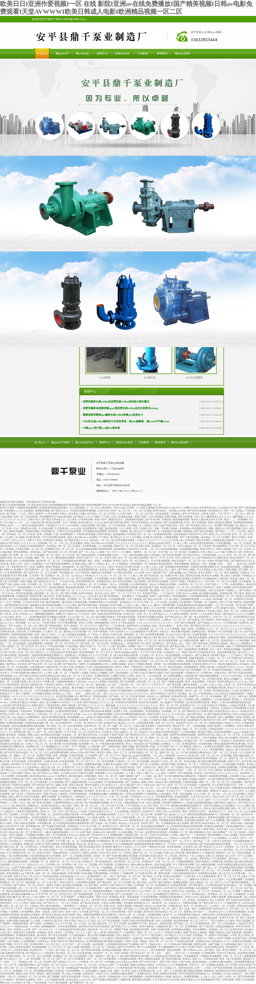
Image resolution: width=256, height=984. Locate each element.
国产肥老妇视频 (53, 625)
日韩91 (31, 513)
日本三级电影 (55, 732)
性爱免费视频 (100, 873)
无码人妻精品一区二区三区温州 (194, 546)
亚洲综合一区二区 (225, 852)
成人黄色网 (55, 743)
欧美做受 (14, 581)
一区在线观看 (39, 982)
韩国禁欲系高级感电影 (161, 563)
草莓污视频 (26, 581)
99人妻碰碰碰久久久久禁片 (55, 746)
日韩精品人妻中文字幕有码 (185, 513)
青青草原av (205, 858)
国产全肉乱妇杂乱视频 (238, 900)
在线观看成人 (147, 729)
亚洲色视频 (199, 726)
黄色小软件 (101, 519)
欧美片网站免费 (19, 575)
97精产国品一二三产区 (217, 584)
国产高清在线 (151, 575)
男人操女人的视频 (23, 557)
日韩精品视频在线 (23, 608)
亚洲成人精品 (79, 563)
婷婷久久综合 (34, 540)
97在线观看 (22, 667)
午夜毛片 (164, 631)
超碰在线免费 (66, 611)
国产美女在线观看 (197, 510)
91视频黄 (103, 672)
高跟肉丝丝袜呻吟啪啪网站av (108, 829)
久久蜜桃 (126, 552)
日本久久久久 (18, 540)
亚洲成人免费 (106, 569)
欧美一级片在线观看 (196, 522)
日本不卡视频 (50, 790)
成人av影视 (151, 820)
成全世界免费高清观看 (123, 540)
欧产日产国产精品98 (231, 602)
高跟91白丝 (102, 897)
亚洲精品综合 (198, 631)
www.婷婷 (139, 572)
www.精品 (206, 599)
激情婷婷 (165, 696)
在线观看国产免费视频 (196, 649)
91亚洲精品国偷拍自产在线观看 (62, 658)
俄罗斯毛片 (85, 696)
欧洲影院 (114, 897)
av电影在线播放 (66, 619)
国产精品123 (131, 908)
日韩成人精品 (208, 513)
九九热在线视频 (222, 699)
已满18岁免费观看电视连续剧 (236, 702)
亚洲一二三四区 (203, 967)
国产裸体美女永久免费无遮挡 (213, 557)
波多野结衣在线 (206, 734)
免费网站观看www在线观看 (103, 602)
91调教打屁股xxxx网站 (122, 675)
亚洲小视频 (116, 605)
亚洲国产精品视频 (224, 525)
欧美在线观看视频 (168, 640)
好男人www (161, 740)
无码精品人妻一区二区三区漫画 (64, 546)
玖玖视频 (91, 888)
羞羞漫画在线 (136, 820)
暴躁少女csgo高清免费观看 (136, 755)
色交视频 (121, 637)
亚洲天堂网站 (243, 717)
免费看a (188, 911)
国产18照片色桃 (169, 961)
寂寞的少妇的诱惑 (109, 681)
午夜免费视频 (128, 770)
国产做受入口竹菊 (152, 876)
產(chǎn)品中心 (84, 442)
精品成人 (123, 823)
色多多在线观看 (129, 708)
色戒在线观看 (88, 525)
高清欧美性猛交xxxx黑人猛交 (57, 805)
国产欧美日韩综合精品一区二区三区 (23, 752)
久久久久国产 (204, 799)
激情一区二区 (43, 873)
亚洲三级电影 (121, 953)
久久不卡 (186, 894)
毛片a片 (128, 649)
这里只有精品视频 (22, 867)
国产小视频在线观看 (173, 681)
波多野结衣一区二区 (156, 667)
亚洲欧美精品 (216, 723)
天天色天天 (75, 852)
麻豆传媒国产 (234, 820)
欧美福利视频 (70, 743)
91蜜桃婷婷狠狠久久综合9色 (71, 681)
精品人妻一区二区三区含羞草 (77, 675)
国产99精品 (149, 808)
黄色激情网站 (217, 749)
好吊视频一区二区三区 (126, 867)
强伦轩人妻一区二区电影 (198, 690)
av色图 (100, 552)
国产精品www (160, 614)
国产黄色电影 (180, 658)
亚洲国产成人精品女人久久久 (119, 723)
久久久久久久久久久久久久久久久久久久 (33, 696)
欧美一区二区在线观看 (26, 516)
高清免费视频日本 (85, 581)
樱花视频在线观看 (65, 557)
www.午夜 (219, 552)
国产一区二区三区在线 (225, 752)
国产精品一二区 (202, 841)
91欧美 (8, 614)
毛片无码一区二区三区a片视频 (221, 581)
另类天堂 (5, 717)
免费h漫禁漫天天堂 (134, 802)
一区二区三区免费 (224, 605)
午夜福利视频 (190, 782)
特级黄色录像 (146, 658)
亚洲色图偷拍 (152, 711)
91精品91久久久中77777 (149, 540)
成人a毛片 (230, 855)
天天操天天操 (104, 658)
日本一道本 (23, 563)
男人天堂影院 (217, 900)
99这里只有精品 (163, 658)
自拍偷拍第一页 (70, 566)
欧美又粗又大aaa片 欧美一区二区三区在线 (148, 891)
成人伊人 (239, 631)
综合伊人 (5, 672)
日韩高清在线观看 (246, 906)
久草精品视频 (80, 602)
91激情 (129, 661)
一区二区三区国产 (156, 858)
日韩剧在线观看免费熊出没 (205, 566)
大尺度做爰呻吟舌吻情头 (192, 611)
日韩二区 (199, 516)
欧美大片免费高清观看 (140, 664)
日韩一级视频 (209, 563)
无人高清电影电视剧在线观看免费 (94, 549)
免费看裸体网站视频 (22, 634)
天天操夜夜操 (219, 858)
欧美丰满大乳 (177, 678)
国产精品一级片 (213, 950)
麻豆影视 (67, 602)
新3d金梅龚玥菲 (104, 861)
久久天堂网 (245, 752)
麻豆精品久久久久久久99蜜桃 (126, 537)
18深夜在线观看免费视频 (83, 510)
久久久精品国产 (89, 779)
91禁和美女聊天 (33, 793)
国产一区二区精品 (234, 510)
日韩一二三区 (245, 784)
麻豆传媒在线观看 (11, 578)
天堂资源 (22, 664)
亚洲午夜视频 (124, 906)
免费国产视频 (44, 755)
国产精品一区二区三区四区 (101, 513)
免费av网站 (57, 799)
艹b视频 (73, 628)
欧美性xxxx (59, 693)
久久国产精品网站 (117, 646)
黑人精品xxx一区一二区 (17, 522)
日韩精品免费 (216, 729)
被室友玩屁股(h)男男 (33, 525)
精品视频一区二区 (223, 599)
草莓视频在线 (66, 572)
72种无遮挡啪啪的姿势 (184, 873)
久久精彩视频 (242, 640)
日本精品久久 (16, 841)
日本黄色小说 (190, 846)
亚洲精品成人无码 (21, 779)
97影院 (125, 920)
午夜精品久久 (248, 575)
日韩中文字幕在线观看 (47, 678)
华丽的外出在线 (28, 528)
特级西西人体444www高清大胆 (182, 755)
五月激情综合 (62, 528)
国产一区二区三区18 (110, 755)
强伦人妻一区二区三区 (86, 805)
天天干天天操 (21, 944)
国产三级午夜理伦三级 (49, 729)
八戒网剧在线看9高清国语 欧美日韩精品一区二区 (201, 758)
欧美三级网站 (37, 566)
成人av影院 (119, 661)
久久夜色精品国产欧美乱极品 (191, 590)
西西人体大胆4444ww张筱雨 (82, 537)
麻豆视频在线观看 (106, 814)
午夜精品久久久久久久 (96, 575)
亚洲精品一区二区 (180, 737)
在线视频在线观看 (60, 569)
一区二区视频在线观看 (212, 964)
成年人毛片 (131, 687)
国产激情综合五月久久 (243, 560)
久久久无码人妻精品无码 (35, 578)
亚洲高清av (193, 917)
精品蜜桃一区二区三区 (162, 590)
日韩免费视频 (223, 543)
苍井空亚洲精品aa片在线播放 (147, 522)
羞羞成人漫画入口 (193, 746)
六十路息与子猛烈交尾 (110, 634)
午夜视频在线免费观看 (95, 531)
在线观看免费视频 (218, 776)
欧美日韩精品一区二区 (222, 596)
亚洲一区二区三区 (165, 723)
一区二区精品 (197, 855)
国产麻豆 (133, 758)
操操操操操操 (59, 873)
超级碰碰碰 (119, 534)
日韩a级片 (226, 708)
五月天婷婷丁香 (165, 746)
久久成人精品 (171, 599)
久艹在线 (92, 634)
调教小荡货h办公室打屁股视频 (224, 528)
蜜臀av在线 (33, 734)
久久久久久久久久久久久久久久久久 (228, 634)
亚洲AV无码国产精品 (218, 560)
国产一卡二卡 (118, 593)
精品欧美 (251, 584)
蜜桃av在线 (147, 782)
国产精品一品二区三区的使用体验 (127, 696)
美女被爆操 (245, 581)
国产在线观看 (39, 628)
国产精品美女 (70, 664)
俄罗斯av (11, 664)
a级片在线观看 (216, 590)
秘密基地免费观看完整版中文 (48, 655)
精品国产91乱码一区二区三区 (192, 723)
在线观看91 (237, 782)
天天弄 (238, 605)
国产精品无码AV (192, 555)
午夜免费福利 (104, 661)
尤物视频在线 (181, 870)
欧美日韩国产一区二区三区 (139, 787)
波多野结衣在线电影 (158, 581)
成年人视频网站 (203, 699)
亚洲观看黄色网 (145, 723)
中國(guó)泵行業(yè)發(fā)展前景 (101, 427)
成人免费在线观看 (158, 669)
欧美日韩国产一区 (53, 849)
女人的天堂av (179, 714)
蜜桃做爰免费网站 (103, 891)
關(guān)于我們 (60, 442)
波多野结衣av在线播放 (139, 625)
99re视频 (19, 537)
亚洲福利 (104, 605)
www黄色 (35, 926)
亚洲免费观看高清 (227, 652)
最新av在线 (6, 560)
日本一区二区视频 (88, 864)
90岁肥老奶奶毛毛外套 (16, 605)
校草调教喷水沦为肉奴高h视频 (55, 516)
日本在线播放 (209, 737)
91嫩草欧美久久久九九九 (218, 516)
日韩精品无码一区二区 (139, 534)
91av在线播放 (95, 782)
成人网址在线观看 (139, 557)
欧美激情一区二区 (133, 894)
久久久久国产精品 (86, 767)
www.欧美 (41, 720)
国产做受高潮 (200, 643)
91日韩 (105, 516)
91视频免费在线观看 (223, 540)
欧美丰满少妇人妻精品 (58, 687)
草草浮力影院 (243, 926)
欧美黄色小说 (170, 611)
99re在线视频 (134, 808)
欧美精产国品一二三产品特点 (159, 593)
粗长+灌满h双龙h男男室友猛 (106, 614)
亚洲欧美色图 (33, 537)
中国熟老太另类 (234, 552)
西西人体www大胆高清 (125, 717)
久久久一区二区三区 (218, 628)
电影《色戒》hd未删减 (100, 560)
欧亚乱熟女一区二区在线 (164, 855)
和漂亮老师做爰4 (205, 543)
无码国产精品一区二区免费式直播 (204, 678)
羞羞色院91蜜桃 (217, 637)
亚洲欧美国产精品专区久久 (139, 740)
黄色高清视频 (56, 587)
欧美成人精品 (214, 611)
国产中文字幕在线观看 (240, 672)
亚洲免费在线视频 (128, 587)
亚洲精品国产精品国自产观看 (82, 967)
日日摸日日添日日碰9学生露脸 (146, 672)
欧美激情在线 (199, 528)
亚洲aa (93, 672)
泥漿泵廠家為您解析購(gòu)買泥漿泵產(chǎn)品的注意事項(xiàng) (120, 408)
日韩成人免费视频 (19, 637)
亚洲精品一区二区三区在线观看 (118, 749)
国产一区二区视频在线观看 (77, 855)
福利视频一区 (131, 634)
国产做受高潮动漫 (172, 958)
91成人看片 (53, 882)
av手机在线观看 (8, 799)
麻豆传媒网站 (231, 572)
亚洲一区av (12, 528)
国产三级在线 (206, 926)
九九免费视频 (100, 690)
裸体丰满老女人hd (95, 784)
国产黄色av (172, 643)
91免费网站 (229, 726)
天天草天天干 (40, 587)
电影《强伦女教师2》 (164, 625)
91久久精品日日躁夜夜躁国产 (29, 546)
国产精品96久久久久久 (211, 846)
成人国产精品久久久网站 (46, 773)
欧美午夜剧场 (146, 926)
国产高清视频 (58, 599)
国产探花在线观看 (51, 522)
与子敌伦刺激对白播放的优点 (196, 752)
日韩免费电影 (141, 690)
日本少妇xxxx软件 (52, 669)
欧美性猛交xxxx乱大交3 (169, 507)
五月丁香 (165, 805)
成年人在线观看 (164, 920)
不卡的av (172, 844)
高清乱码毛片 (61, 661)
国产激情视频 (13, 590)
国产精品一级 (132, 799)
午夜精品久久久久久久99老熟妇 (63, 525)
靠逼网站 (229, 861)
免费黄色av (71, 655)
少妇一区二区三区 (228, 661)
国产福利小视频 (186, 569)
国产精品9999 (42, 808)
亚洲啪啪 (124, 584)
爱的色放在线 (193, 575)
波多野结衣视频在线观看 (150, 617)
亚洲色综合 (129, 614)
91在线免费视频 (138, 669)
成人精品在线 (18, 805)
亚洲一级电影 (99, 820)
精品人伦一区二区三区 (228, 734)
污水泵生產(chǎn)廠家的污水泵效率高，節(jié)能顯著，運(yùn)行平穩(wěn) (126, 421)
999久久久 (5, 867)
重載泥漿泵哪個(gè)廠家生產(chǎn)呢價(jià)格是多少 (113, 414)
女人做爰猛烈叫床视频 (169, 531)
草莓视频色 (91, 776)
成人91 (114, 584)
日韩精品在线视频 (77, 634)
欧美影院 (156, 900)
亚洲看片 (19, 569)
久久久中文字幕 (90, 608)
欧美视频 (138, 838)
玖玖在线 (134, 823)
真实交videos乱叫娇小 (12, 858)
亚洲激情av (185, 528)
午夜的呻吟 (137, 667)
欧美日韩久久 (103, 790)
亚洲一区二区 (231, 611)
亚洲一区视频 (128, 619)
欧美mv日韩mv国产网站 (83, 752)
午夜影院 (40, 687)
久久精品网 (94, 746)
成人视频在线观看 (189, 640)
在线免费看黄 (24, 587)
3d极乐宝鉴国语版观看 (56, 832)
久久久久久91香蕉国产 (242, 628)
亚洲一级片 (71, 911)
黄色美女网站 (203, 540)
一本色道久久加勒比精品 (231, 740)
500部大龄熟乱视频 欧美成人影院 (185, 608)
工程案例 (143, 442)
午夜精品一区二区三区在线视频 (133, 761)
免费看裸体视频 (15, 723)
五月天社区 (116, 802)
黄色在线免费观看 (195, 687)
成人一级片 (170, 569)
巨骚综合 (245, 572)
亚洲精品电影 (126, 516)
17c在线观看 (193, 953)
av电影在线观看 (237, 705)
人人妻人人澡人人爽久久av (138, 605)
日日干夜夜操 (82, 572)
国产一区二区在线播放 (223, 923)
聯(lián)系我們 (179, 442)
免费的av (8, 569)
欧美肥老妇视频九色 (67, 696)
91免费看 (13, 911)
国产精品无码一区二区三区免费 (60, 552)
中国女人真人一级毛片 (94, 976)
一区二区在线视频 (16, 643)
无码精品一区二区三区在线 (21, 534)
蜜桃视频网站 (102, 622)
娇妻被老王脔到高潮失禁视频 (46, 605)
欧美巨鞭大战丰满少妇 (100, 640)
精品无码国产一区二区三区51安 (189, 560)
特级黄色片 (247, 643)
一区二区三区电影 (242, 543)
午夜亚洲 (119, 891)
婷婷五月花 (178, 891)
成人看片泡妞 (32, 699)
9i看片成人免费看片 (43, 779)
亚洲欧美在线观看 (35, 723)
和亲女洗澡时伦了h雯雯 (61, 879)
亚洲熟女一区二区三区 (164, 546)
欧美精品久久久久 (221, 941)
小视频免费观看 (49, 611)
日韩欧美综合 (19, 619)
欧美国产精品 (240, 938)
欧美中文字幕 (95, 723)
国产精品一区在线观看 (106, 729)
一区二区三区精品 (69, 903)
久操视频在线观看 (162, 534)
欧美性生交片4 (111, 826)
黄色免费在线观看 (75, 587)
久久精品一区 (147, 655)
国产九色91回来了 (149, 961)
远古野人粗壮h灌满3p (160, 882)
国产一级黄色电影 (232, 720)
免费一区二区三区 (122, 726)
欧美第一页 (187, 787)
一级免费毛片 (127, 596)
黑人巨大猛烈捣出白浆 (124, 841)
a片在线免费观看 (13, 572)
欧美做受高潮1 (180, 696)
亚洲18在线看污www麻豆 (78, 829)
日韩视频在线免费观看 (74, 560)
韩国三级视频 (147, 507)
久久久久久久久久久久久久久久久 (94, 590)
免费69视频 (170, 516)
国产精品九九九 (59, 510)
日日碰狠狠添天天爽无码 (215, 578)
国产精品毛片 (106, 967)
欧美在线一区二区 (109, 779)
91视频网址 (123, 563)
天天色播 (84, 911)
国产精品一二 (200, 911)
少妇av (152, 584)
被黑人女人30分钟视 (220, 534)
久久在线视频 (77, 507)
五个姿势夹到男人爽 (20, 732)
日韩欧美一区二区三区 (91, 961)
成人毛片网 (247, 796)
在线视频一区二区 (178, 832)
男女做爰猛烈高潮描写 (153, 826)
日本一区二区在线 (242, 549)
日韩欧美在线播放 (88, 628)
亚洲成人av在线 (177, 510)
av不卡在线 (161, 602)
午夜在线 (211, 681)
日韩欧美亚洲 (7, 631)
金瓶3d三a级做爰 (155, 790)
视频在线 (96, 572)
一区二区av (239, 513)
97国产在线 (185, 961)
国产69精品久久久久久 (210, 622)
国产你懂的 (39, 749)
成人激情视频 (84, 678)
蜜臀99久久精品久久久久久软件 (73, 614)
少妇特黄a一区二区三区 (190, 584)
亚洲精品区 (102, 687)
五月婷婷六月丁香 (49, 888)
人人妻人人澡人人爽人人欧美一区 (217, 684)
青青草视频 (74, 873)
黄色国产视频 (205, 732)
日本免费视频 (101, 578)
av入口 (222, 555)
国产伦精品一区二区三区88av (29, 885)
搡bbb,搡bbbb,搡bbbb (195, 817)
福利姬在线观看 (128, 888)
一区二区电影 (145, 888)
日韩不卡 (194, 964)
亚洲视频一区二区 (171, 711)
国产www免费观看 (215, 820)
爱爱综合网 (34, 619)
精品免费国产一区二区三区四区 (230, 832)
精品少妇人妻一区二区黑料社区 (17, 737)
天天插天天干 (173, 790)
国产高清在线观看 (122, 581)
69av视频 (125, 917)
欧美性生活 (201, 906)
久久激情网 (91, 755)
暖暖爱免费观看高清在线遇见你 (101, 914)
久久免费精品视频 (149, 708)
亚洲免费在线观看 (207, 873)
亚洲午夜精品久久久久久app (70, 596)
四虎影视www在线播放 (125, 658)
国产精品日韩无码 (153, 599)
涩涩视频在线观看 (174, 690)
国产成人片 (113, 956)
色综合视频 (190, 761)
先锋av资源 (221, 672)
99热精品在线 (21, 926)
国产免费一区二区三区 (21, 555)
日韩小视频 (116, 578)
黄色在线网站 (174, 950)
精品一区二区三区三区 (243, 808)
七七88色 (241, 531)
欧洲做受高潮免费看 (127, 702)
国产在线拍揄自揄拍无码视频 (215, 844)
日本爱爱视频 (89, 546)
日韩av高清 (117, 799)
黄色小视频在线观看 (110, 628)
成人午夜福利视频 (159, 678)
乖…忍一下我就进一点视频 (74, 672)
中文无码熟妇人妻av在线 (210, 569)
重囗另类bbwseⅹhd (11, 767)
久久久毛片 (68, 944)
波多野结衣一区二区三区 (97, 726)
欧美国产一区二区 (103, 953)
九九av (251, 970)
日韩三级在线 (116, 687)
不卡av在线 (96, 720)
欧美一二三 (14, 525)
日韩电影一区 (200, 602)
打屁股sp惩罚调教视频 (181, 944)
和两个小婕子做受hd (161, 596)
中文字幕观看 (106, 864)
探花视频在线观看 (231, 566)
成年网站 (16, 764)
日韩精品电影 (72, 608)
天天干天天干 (134, 593)
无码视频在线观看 (216, 687)
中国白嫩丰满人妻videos (19, 897)
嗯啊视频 (78, 790)
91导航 (174, 835)
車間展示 (160, 442)
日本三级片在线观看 (185, 622)
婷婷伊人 (184, 855)
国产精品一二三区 (16, 513)
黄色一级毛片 (55, 932)
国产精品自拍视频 (19, 599)
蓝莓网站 (118, 640)
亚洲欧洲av (207, 672)
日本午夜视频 (155, 516)
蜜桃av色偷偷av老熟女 (127, 652)
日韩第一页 (99, 855)
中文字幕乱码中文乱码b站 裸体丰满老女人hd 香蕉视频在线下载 (186, 979)
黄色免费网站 (21, 552)
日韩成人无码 (150, 525)
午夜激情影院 (52, 705)
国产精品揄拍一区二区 (135, 678)
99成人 (123, 729)
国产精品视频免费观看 (207, 675)
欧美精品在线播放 (31, 914)
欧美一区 (141, 675)
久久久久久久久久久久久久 (154, 687)
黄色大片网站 (238, 537)
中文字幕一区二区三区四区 (173, 552)
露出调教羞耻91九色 (200, 832)
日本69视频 (250, 675)
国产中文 (162, 784)
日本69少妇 (104, 510)
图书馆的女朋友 (221, 690)
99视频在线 (217, 861)
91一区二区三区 (118, 575)
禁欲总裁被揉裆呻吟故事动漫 (230, 743)
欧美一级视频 (44, 534)
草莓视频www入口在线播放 (19, 510)
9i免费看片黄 (33, 746)
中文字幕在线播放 (151, 799)
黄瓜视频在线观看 (140, 929)
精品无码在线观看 (71, 976)
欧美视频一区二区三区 (28, 622)
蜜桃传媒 (89, 770)
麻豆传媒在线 (31, 611)
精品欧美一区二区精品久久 (167, 903)
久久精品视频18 (78, 935)
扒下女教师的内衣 (43, 867)
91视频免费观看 (185, 861)
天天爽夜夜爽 (177, 687)
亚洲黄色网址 (89, 758)
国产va (118, 894)
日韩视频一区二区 (47, 543)
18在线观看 (98, 944)
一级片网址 (77, 764)
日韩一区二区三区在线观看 (104, 917)
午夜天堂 (133, 729)
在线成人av (153, 696)
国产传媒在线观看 (86, 555)
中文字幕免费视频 (68, 622)
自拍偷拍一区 (69, 734)
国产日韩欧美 (202, 655)
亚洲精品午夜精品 (53, 540)
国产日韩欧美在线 (97, 599)
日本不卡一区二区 (222, 617)
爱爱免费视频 (68, 844)
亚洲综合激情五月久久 (204, 664)
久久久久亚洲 (21, 903)
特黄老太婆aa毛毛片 (22, 870)
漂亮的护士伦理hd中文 (142, 811)
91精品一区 (41, 737)
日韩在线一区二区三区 (148, 681)
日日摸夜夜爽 (230, 622)
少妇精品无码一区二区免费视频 (200, 740)
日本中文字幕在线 (227, 953)
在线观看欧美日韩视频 (178, 578)
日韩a (142, 908)
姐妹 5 (229, 646)
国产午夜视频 (93, 587)
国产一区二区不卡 (182, 841)
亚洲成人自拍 (177, 829)
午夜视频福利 (191, 956)
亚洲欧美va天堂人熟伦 (201, 552)
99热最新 (189, 675)
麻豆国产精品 (195, 714)
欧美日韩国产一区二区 (242, 557)
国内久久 (45, 811)
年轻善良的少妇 (208, 507)
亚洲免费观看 (115, 737)
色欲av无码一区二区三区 (226, 796)
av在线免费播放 (200, 708)
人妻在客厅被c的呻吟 (46, 787)
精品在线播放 (135, 637)
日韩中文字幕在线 (80, 740)
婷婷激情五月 (215, 510)
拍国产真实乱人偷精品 (55, 793)
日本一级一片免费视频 (35, 820)
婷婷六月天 (234, 761)
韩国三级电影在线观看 (220, 522)
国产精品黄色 (196, 885)
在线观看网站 (79, 640)
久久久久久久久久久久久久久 (131, 543)
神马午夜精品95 (159, 693)
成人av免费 (73, 947)
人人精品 (161, 773)
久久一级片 (86, 932)
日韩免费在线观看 (86, 882)
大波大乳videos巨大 (201, 796)
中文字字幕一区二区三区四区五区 (82, 732)
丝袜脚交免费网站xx (173, 802)
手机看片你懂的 (169, 528)
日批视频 (145, 900)
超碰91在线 (106, 970)
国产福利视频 (185, 773)
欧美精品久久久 (217, 811)
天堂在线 (137, 849)
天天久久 (103, 758)
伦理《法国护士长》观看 (146, 528)
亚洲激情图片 (94, 876)
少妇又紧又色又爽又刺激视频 (103, 596)
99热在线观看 (244, 852)
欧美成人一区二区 (100, 540)
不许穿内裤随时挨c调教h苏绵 (26, 672)
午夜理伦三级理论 (54, 684)
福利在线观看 (53, 973)
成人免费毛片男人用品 (172, 575)
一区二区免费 (223, 870)
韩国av (211, 938)
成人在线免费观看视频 (152, 634)
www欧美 (90, 687)
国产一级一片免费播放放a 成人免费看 (169, 823)
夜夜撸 (241, 764)
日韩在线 (60, 970)
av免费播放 (107, 867)
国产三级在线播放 (190, 537)
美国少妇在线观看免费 (142, 920)
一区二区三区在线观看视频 (163, 549)
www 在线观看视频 (58, 740)
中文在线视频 (225, 631)
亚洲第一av (133, 507)
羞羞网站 (248, 932)
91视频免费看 (171, 537)
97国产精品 (116, 908)
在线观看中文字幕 (137, 923)
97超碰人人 (231, 590)
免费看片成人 (23, 829)
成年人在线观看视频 (24, 560)
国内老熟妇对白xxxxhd (42, 776)
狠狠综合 (195, 563)
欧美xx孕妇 (183, 625)
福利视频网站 (43, 770)
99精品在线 (52, 667)
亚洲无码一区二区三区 (75, 838)
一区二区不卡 (224, 513)
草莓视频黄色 (191, 667)
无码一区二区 (120, 752)
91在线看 (9, 549)
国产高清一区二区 (130, 826)
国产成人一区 (163, 729)
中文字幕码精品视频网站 (57, 563)
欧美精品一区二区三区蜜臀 (215, 537)
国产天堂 (118, 649)
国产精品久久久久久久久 (22, 543)
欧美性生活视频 (210, 575)
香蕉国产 (212, 631)
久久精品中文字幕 (228, 507)
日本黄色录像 (86, 519)
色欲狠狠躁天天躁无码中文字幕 (191, 534)
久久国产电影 (124, 513)
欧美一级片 (76, 661)
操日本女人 (244, 652)
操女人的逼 (131, 970)
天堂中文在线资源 (159, 835)
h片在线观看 (142, 590)
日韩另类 (21, 631)
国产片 (154, 557)
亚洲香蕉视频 (199, 634)
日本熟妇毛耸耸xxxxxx (156, 838)
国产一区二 (41, 879)
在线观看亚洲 (89, 528)
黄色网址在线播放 (26, 979)
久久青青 (77, 702)
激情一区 (204, 782)
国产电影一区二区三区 (129, 876)
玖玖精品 (37, 829)
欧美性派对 (66, 790)
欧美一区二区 (137, 790)
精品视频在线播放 (85, 611)
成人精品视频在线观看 (126, 655)
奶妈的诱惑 (227, 640)
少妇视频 (109, 961)
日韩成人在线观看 (243, 669)
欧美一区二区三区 (121, 510)
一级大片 (142, 619)
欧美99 (172, 693)
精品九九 (235, 643)
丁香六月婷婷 (216, 920)
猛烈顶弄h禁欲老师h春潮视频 (96, 711)
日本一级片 (58, 811)
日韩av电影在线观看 (144, 726)
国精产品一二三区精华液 (112, 625)
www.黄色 (76, 528)
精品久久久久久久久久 (239, 687)
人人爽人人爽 (179, 543)
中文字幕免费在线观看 (54, 537)
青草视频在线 (33, 826)
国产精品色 (47, 661)
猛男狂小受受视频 (219, 935)
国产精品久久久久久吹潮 (31, 649)
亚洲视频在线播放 (243, 522)
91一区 (90, 507)
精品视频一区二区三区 (151, 628)
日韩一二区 (43, 979)
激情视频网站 (180, 596)
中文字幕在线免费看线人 (237, 882)
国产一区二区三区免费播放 (183, 926)
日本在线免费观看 (67, 926)
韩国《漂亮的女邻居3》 (173, 770)
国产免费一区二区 (65, 590)
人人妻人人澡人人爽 (152, 566)
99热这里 (36, 522)
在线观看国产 (68, 678)
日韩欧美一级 (34, 849)
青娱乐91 (62, 938)
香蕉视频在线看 (181, 519)
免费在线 (29, 844)
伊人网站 (39, 625)
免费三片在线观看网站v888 (93, 664)
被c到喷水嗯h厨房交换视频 (212, 761)
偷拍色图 (101, 684)
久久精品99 (7, 811)
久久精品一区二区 (53, 631)
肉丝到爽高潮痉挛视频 (231, 867)
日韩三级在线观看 (108, 528)
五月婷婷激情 (34, 631)
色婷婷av (214, 602)
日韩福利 (42, 932)
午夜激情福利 (205, 693)
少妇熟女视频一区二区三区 (29, 549)
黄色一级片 (179, 525)
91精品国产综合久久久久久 (231, 667)
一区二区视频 (244, 885)
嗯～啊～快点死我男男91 (197, 617)
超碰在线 (138, 938)
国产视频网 (54, 976)
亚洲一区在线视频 (183, 793)
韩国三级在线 (207, 667)
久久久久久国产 (221, 799)
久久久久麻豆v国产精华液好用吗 (112, 522)
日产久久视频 (245, 855)
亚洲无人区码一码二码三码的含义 (131, 560)
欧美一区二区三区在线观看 (210, 646)
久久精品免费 (46, 528)
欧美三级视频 (153, 802)
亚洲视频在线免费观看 (177, 566)
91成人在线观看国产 (64, 534)
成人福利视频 (109, 587)
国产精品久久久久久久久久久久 (222, 773)
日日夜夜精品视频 (114, 782)
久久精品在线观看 (123, 572)
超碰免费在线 (60, 852)
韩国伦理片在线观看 (25, 932)
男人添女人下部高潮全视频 (50, 646)
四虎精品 (188, 531)
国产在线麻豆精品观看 (54, 826)
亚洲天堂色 (142, 749)
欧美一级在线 (43, 911)
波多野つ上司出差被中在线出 (51, 513)
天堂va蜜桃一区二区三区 (46, 897)
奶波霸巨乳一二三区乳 (238, 947)
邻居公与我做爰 (95, 879)
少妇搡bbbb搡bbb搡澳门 (78, 820)
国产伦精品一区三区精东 (200, 619)
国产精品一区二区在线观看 (111, 525)
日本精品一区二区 (187, 693)
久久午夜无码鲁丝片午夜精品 (212, 705)
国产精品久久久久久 (198, 749)
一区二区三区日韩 (143, 513)
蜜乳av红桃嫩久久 (233, 678)
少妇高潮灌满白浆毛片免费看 (45, 855)
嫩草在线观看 (190, 684)
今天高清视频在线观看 (46, 690)
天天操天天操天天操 (34, 602)
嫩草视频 (238, 516)
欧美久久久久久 (36, 864)
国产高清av (166, 870)
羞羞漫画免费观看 (198, 637)
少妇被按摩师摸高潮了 (67, 711)
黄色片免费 (243, 726)
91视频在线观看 (85, 897)
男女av (129, 743)
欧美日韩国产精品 (72, 914)
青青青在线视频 (24, 593)
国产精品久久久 (105, 767)
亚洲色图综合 (48, 531)
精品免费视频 (173, 655)
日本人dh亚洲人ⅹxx (185, 557)
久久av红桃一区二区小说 (80, 617)
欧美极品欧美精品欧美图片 (54, 507)
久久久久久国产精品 (232, 675)
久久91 (147, 894)
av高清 (191, 543)
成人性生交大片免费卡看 (142, 531)
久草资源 (103, 734)
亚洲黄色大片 (247, 690)
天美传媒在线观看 (126, 617)
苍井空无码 (70, 920)
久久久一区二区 (84, 808)
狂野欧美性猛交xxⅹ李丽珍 (24, 702)
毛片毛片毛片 (53, 944)
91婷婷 (128, 941)
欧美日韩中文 (207, 549)
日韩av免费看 (230, 835)
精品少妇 (82, 844)
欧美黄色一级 (69, 864)
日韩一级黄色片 (97, 956)
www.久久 (93, 681)
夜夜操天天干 (8, 587)
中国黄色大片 (192, 672)
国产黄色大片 (71, 643)
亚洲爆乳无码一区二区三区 (60, 549)
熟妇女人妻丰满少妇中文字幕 (207, 519)
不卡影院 (104, 537)
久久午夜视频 (172, 628)
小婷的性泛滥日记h (179, 669)
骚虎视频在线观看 (136, 611)
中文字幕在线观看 (58, 982)
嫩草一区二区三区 (44, 557)
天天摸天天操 (67, 581)
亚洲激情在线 (103, 581)
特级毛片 (131, 829)
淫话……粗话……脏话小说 (232, 563)
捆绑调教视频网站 (45, 614)
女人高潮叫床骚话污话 (224, 784)
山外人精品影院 (103, 507)
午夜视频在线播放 (124, 590)
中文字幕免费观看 (161, 560)
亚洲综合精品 (88, 658)
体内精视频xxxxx (9, 675)
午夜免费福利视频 (189, 549)
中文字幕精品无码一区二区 (21, 852)
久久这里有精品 (31, 767)
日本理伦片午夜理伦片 (203, 587)
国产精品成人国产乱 (36, 740)
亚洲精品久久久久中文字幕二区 (137, 602)
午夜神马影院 (49, 622)
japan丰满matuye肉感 (127, 961)
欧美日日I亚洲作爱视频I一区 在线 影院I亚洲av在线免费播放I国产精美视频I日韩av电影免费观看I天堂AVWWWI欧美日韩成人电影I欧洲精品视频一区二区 (80, 504)
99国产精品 (166, 525)
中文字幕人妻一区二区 (136, 737)
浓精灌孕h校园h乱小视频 (158, 976)
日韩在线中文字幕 (23, 787)
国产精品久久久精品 (76, 811)
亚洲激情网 (130, 640)
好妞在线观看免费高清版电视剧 (28, 726)
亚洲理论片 (159, 643)
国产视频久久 (56, 820)
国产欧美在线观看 (172, 555)
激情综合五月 (115, 519)
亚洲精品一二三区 (171, 743)
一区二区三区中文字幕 (111, 805)
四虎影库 (196, 578)
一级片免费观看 (157, 950)
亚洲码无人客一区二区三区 (79, 684)
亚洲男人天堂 (120, 711)
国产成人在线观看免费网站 (55, 640)
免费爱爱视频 (191, 976)
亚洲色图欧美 (189, 743)
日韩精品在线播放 (167, 584)
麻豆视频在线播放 (209, 593)
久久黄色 (72, 519)
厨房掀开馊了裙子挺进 (232, 593)
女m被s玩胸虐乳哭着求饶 (217, 714)
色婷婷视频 (114, 900)
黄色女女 (126, 879)
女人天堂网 (231, 964)
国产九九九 (230, 696)
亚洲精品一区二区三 (188, 764)
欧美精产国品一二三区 (172, 717)
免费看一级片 (60, 584)
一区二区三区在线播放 (70, 543)
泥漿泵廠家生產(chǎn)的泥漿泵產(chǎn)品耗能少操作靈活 (116, 401)
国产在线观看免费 (174, 522)
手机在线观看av (22, 817)
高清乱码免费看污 (223, 732)
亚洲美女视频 (37, 917)
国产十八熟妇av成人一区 (102, 563)
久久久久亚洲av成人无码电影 (179, 540)
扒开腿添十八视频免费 (121, 873)
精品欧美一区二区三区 (48, 560)
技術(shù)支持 (124, 442)
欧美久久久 (112, 784)
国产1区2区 (17, 793)
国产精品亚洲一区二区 (173, 749)
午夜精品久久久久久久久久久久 (91, 796)
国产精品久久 (8, 770)
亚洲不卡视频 (177, 581)
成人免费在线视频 (14, 531)
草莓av (3, 525)
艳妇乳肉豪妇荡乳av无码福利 (145, 555)
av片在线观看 (154, 675)
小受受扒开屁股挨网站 (121, 690)
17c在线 (18, 900)
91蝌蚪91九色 (190, 507)
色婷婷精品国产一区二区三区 (227, 888)
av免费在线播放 (118, 664)
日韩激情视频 (154, 914)
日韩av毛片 (34, 519)
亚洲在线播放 (174, 846)
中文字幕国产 (145, 779)
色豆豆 (17, 758)
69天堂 (235, 690)
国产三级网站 (23, 693)
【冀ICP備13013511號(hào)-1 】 (127, 491)
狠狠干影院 (141, 516)
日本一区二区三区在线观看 (33, 782)
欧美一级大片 (42, 634)
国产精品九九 (194, 808)
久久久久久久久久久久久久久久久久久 (232, 625)
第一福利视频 (174, 858)
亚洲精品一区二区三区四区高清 (146, 569)
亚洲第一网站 (162, 649)
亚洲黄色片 (148, 861)
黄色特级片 (24, 655)
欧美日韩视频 (151, 938)
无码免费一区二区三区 (39, 584)
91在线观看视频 (241, 841)
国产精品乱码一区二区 (142, 953)
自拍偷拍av (188, 655)
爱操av (215, 702)
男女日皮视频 (185, 516)
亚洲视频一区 (200, 935)
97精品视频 (142, 596)
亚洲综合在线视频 (242, 941)
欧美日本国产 (44, 852)
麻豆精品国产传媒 (149, 587)
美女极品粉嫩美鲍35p (23, 894)
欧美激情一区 (84, 631)
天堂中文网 (110, 557)
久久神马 (230, 920)
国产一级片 (177, 649)
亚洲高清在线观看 (30, 640)
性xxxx (235, 711)
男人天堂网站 (11, 814)
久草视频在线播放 (42, 693)
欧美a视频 (226, 755)
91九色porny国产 (118, 758)
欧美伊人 (196, 737)
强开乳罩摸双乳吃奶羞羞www (63, 749)
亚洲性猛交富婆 (177, 720)
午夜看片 (172, 773)
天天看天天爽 (29, 764)
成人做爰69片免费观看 (172, 702)
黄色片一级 (10, 699)
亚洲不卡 (168, 914)
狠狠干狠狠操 (53, 566)
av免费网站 (37, 563)
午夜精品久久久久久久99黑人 (38, 590)
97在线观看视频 (117, 599)
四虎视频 (107, 572)
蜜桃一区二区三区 (159, 737)
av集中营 (68, 799)
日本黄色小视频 (77, 513)
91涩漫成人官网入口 (20, 790)
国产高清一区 (187, 799)
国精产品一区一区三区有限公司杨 (132, 546)
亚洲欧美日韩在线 (153, 537)
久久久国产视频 (26, 770)
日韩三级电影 (16, 835)
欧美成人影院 (8, 563)
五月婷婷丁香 (36, 575)
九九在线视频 (121, 811)
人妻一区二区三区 (220, 782)
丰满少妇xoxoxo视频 (187, 593)
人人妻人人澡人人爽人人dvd (78, 729)
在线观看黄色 (108, 838)
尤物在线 (166, 519)
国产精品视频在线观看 (97, 802)
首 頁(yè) (39, 442)
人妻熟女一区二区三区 (144, 552)
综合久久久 (84, 920)
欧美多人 (237, 699)
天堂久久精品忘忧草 (243, 714)
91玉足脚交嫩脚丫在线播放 (240, 879)
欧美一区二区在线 (65, 555)
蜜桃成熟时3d (193, 852)
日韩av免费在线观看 (69, 699)
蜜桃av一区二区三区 (25, 755)
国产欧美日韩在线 (125, 767)
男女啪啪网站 (220, 546)
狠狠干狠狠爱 (126, 776)
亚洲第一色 (160, 664)
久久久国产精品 (150, 805)
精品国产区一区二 (182, 726)
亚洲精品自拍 (203, 941)
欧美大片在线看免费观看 (153, 867)
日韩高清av (36, 552)
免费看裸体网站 (27, 964)
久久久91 (158, 932)
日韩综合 (177, 729)
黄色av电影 (237, 823)
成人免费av (28, 678)
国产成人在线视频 (150, 764)
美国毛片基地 (104, 752)
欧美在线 (155, 749)
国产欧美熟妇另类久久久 (199, 525)
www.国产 (112, 684)
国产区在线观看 (84, 578)
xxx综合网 (114, 619)
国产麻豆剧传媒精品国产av (110, 611)
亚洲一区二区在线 (122, 852)
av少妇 (113, 516)
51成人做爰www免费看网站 (25, 717)
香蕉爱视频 (169, 605)
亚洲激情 (14, 640)
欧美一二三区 (120, 555)
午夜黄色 (107, 732)
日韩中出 (80, 879)
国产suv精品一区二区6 (21, 625)
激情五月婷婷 (90, 852)
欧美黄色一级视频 (118, 531)
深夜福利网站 (100, 696)
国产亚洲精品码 (17, 838)
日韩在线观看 (76, 755)
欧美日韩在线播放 (149, 702)
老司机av (251, 764)
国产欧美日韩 (152, 519)
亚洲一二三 (10, 649)
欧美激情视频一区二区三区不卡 (96, 652)
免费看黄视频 (42, 510)
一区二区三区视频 (142, 510)
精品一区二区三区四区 (195, 729)
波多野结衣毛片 (20, 566)
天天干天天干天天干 (72, 637)
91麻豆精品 (121, 569)
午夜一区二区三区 (197, 770)
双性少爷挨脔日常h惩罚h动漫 (124, 566)
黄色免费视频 (181, 563)
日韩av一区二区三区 (37, 743)
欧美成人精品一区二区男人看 (110, 808)
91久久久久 (242, 540)
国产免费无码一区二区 (37, 569)
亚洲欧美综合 (144, 973)
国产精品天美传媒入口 (54, 519)
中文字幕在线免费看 (184, 864)
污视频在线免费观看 (27, 507)
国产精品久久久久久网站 (86, 516)
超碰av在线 (20, 584)
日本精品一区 (71, 932)
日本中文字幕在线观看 (123, 622)
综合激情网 (139, 581)
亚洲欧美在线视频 (222, 669)
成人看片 (158, 776)
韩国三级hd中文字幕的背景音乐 (199, 652)
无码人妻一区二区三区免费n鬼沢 (21, 967)
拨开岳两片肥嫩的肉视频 (101, 935)
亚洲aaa (174, 838)
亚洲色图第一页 (139, 563)
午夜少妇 (186, 634)
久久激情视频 (105, 546)
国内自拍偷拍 (175, 667)
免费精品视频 (180, 882)
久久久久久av (121, 669)
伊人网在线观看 (139, 584)
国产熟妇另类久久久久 (76, 540)
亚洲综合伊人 (7, 628)
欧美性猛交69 (86, 522)
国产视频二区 (134, 525)
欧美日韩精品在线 (50, 675)
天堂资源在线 (137, 858)
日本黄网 (154, 717)
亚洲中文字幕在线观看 (69, 531)
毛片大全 (139, 832)
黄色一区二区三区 (147, 640)
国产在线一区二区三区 (67, 950)
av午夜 (233, 935)
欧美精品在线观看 (40, 599)
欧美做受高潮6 (179, 885)
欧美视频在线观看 (56, 900)
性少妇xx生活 (102, 593)
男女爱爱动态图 (54, 917)
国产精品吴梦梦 (128, 779)
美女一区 (123, 557)
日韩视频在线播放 (99, 793)
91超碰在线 (204, 784)
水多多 (62, 787)
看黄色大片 (70, 631)
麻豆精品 (42, 935)
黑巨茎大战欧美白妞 (32, 684)
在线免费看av (237, 584)
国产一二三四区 (140, 720)
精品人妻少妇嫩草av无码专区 (55, 702)
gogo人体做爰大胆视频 (104, 870)
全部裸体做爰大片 (201, 838)
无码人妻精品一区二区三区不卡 (80, 625)
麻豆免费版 (78, 687)
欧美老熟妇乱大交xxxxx (210, 849)
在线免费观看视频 (23, 687)
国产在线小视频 (160, 734)
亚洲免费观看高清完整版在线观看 (194, 605)
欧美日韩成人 (160, 510)
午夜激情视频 (205, 743)
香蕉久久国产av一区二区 (89, 557)
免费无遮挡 (220, 802)
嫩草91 (158, 605)
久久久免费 (125, 528)
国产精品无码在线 (29, 675)
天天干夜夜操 (132, 805)
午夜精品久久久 (195, 581)
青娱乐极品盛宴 (241, 755)
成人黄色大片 (199, 938)
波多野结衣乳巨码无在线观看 (153, 829)
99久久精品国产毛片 (157, 572)
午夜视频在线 (244, 608)
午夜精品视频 (104, 555)
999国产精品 (98, 740)
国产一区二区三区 (227, 876)
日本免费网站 (87, 814)
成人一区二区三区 (28, 888)
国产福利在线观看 (91, 950)
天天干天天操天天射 (151, 652)
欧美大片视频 (7, 507)
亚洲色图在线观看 (194, 820)
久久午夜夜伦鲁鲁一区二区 (100, 817)
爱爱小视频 (128, 746)
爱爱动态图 (164, 873)
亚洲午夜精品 (104, 534)
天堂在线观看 (161, 513)
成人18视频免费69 (170, 938)
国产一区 (37, 929)
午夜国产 (181, 637)
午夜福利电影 (209, 555)
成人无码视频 (44, 956)
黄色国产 (29, 908)
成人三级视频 (186, 699)
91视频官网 (22, 596)
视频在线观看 (196, 658)
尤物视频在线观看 (134, 519)
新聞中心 (90, 391)
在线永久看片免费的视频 (168, 782)
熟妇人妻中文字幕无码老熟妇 (25, 796)
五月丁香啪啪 (70, 522)
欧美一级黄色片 (170, 799)
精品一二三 (230, 519)
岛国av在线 (36, 903)
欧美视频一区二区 (44, 555)
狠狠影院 (209, 970)
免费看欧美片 (243, 779)
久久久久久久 (18, 864)
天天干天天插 (166, 557)
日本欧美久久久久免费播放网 (107, 835)
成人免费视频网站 (173, 675)
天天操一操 (80, 723)
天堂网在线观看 (247, 767)
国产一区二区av (87, 552)
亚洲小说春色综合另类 (118, 849)
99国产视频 (214, 944)
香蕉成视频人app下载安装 (183, 572)
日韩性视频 (231, 569)
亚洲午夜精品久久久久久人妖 (99, 702)
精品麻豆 (139, 743)
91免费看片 (61, 776)
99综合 (20, 699)
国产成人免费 (49, 619)
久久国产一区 (39, 732)
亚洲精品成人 (118, 643)
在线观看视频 (34, 643)
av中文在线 (75, 908)
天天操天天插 (193, 829)
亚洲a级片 (80, 667)
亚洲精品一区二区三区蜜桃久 (93, 584)
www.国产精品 (91, 885)
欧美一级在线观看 (195, 681)
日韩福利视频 (32, 531)
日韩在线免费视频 (236, 911)
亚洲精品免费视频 (228, 767)
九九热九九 (77, 575)
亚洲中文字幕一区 (44, 870)
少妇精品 (173, 602)
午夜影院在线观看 (86, 534)
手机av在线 (119, 507)
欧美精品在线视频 (51, 734)
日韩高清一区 (126, 684)
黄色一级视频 (223, 587)
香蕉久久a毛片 (233, 723)
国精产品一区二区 (199, 696)
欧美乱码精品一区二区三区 (175, 587)
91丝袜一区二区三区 (92, 858)
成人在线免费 (177, 852)
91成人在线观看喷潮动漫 (84, 569)
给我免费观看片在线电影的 (96, 841)
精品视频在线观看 (44, 970)
